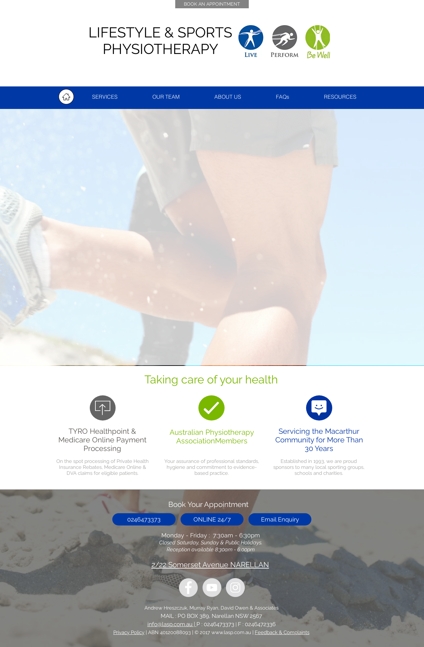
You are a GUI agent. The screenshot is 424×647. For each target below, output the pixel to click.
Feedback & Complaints (282, 632)
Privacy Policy (128, 632)
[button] (340, 97)
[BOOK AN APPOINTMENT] (212, 4)
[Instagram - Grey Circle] (235, 587)
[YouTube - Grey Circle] (211, 587)
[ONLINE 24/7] (212, 519)
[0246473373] (144, 519)
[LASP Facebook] (188, 587)
